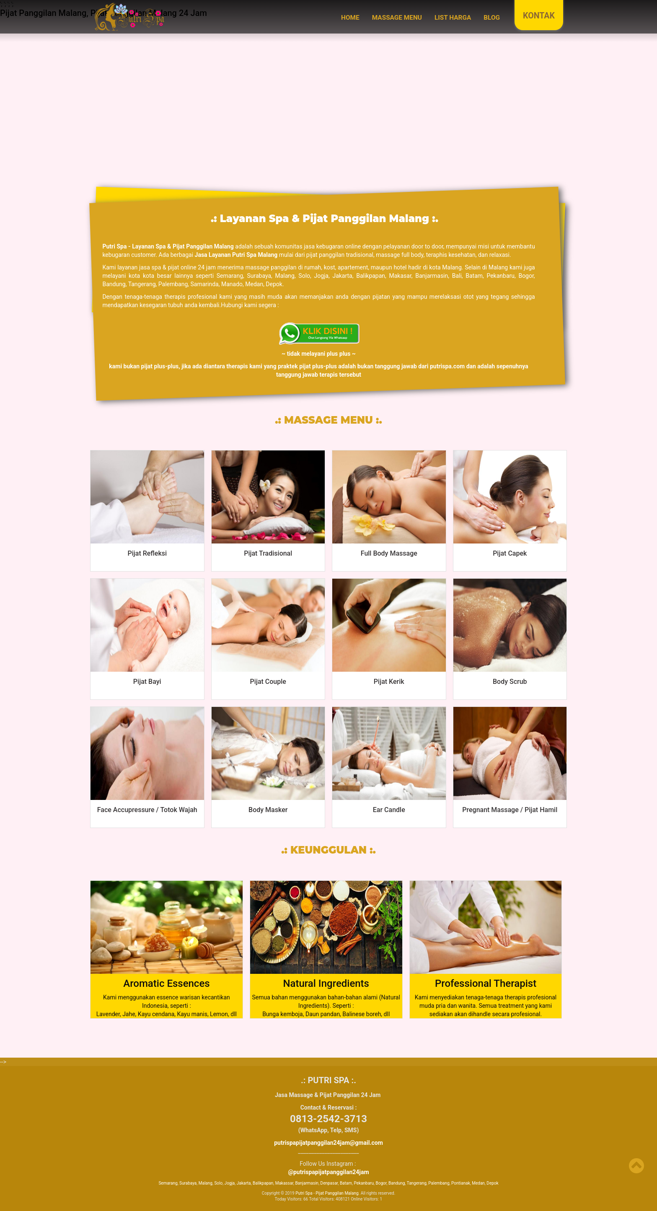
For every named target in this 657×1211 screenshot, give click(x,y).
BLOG (492, 17)
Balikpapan (263, 1183)
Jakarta (244, 1183)
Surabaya (188, 1183)
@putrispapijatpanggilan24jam (328, 1172)
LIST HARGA (453, 17)
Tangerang (417, 1183)
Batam (346, 1183)
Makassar (284, 1183)
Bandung (396, 1183)
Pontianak (460, 1183)
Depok (492, 1183)
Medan (478, 1183)
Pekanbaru (364, 1183)
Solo (218, 1183)
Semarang (167, 1183)
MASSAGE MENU (397, 17)
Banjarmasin (306, 1183)
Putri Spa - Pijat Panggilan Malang (326, 1193)
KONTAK (539, 16)
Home (350, 17)
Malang (205, 1183)
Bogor (380, 1183)
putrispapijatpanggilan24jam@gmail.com (328, 1142)
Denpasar (329, 1183)
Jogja (230, 1183)
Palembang (438, 1183)
